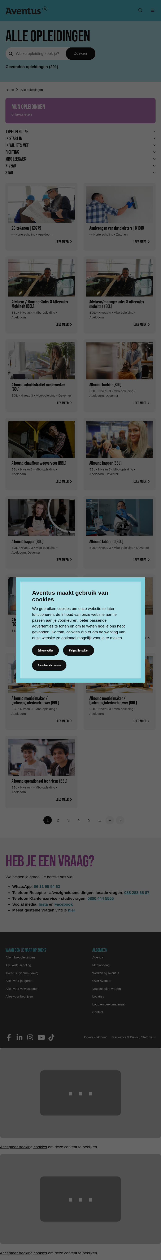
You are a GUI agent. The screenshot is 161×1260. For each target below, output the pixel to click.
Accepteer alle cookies (49, 665)
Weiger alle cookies (79, 650)
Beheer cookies (45, 650)
